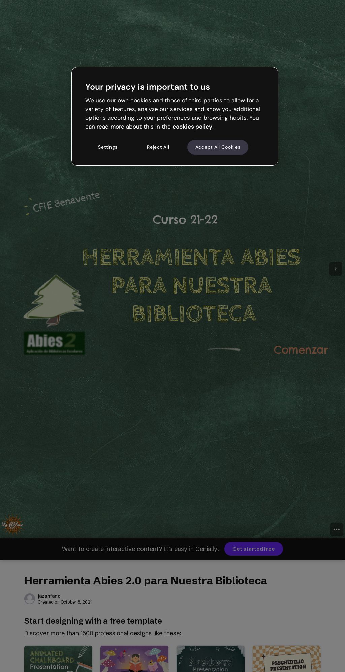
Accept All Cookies (218, 147)
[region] (174, 116)
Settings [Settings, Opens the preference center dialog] (108, 147)
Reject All (158, 147)
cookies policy (192, 126)
